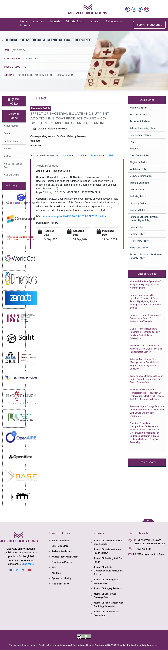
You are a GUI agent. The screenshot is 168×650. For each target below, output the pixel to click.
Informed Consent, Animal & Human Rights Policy (144, 219)
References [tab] (97, 155)
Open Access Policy (139, 155)
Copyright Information (140, 176)
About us (38, 21)
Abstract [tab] (67, 155)
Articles (8, 148)
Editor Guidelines (138, 114)
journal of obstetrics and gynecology (106, 613)
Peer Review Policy (139, 241)
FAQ (132, 142)
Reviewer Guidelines (140, 121)
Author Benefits (11, 175)
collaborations (137, 189)
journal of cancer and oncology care (105, 596)
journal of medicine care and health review (108, 551)
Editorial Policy (137, 234)
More (23, 25)
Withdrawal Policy (139, 169)
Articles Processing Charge (143, 128)
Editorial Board (75, 21)
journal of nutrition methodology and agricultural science (108, 570)
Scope (7, 133)
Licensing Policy (138, 203)
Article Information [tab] (46, 155)
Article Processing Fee (13, 166)
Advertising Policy (139, 247)
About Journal (11, 126)
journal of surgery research (108, 588)
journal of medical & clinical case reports (108, 542)
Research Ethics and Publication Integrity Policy (146, 256)
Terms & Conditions (139, 182)
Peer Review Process (140, 135)
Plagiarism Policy (138, 162)
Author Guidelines (138, 107)
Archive (7, 156)
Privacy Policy (137, 227)
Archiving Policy (138, 196)
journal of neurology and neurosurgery (106, 581)
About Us (134, 148)
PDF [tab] (111, 155)
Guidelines (112, 21)
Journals (55, 21)
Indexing (95, 21)
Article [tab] (81, 155)
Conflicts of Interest (140, 210)
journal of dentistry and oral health (108, 560)
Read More (27, 563)
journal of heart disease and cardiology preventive (108, 604)
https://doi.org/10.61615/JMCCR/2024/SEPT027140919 (74, 216)
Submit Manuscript (149, 24)
